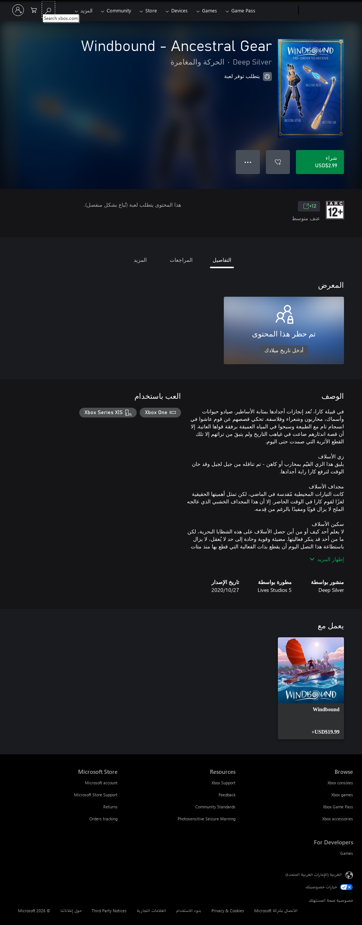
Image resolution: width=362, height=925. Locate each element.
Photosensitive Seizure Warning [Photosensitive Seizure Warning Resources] (206, 818)
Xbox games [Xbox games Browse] (342, 794)
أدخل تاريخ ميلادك (283, 350)
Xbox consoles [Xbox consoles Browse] (340, 782)
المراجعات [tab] (181, 259)
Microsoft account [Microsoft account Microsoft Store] (101, 782)
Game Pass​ (243, 10)
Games (209, 10)
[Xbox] (278, 10)
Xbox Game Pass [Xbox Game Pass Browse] (338, 806)
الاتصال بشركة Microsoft (275, 910)
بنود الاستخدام (188, 910)
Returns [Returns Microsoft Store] (110, 806)
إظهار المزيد (327, 559)
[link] (311, 688)
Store (151, 10)
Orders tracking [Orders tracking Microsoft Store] (103, 818)
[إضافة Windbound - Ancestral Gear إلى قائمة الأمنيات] (278, 162)
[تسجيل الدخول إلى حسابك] (18, 10)
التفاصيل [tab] (222, 259)
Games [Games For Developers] (346, 853)
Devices (179, 10)
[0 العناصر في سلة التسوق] (34, 9)
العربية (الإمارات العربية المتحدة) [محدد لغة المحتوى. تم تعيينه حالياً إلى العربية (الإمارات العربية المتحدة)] (313, 874)
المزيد (86, 10)
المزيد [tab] (140, 259)
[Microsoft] (327, 10)
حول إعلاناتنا (70, 910)
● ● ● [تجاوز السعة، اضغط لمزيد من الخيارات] (248, 162)
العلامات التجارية (151, 910)
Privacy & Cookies (227, 910)
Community (119, 10)
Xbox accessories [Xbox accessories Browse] (337, 818)
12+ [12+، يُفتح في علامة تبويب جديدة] (309, 206)
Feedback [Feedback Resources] (227, 794)
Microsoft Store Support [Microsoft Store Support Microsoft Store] (96, 794)
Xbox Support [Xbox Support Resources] (223, 782)
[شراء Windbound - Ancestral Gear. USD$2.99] (320, 162)
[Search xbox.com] (48, 9)
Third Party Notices (109, 910)
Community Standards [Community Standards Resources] (215, 806)
